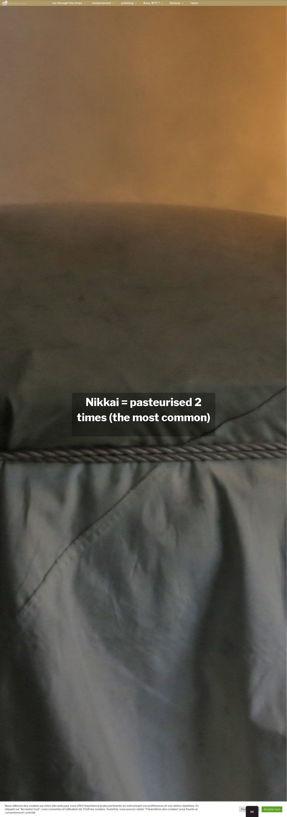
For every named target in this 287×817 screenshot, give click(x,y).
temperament (103, 3)
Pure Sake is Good (17, 3)
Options (176, 3)
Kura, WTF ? (153, 3)
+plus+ (194, 3)
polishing (129, 3)
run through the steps (69, 3)
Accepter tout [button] (272, 809)
